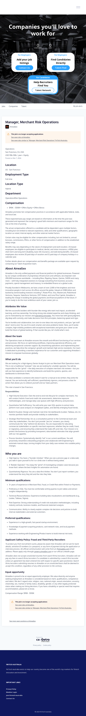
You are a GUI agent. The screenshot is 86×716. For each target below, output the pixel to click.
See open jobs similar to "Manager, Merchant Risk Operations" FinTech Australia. (39, 140)
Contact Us (24, 67)
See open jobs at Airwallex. (20, 137)
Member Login (11, 692)
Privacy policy (37, 645)
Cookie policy (47, 645)
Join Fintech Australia (14, 695)
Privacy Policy (11, 689)
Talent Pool (60, 67)
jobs (3, 106)
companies (13, 106)
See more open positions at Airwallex (22, 621)
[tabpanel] (43, 430)
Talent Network (43, 90)
